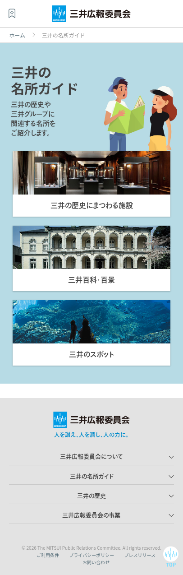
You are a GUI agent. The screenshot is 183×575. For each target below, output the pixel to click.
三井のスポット (91, 354)
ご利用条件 (48, 555)
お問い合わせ (96, 562)
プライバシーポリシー (91, 555)
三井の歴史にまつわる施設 (91, 205)
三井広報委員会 (91, 16)
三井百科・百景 (91, 279)
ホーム (17, 35)
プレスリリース (140, 555)
